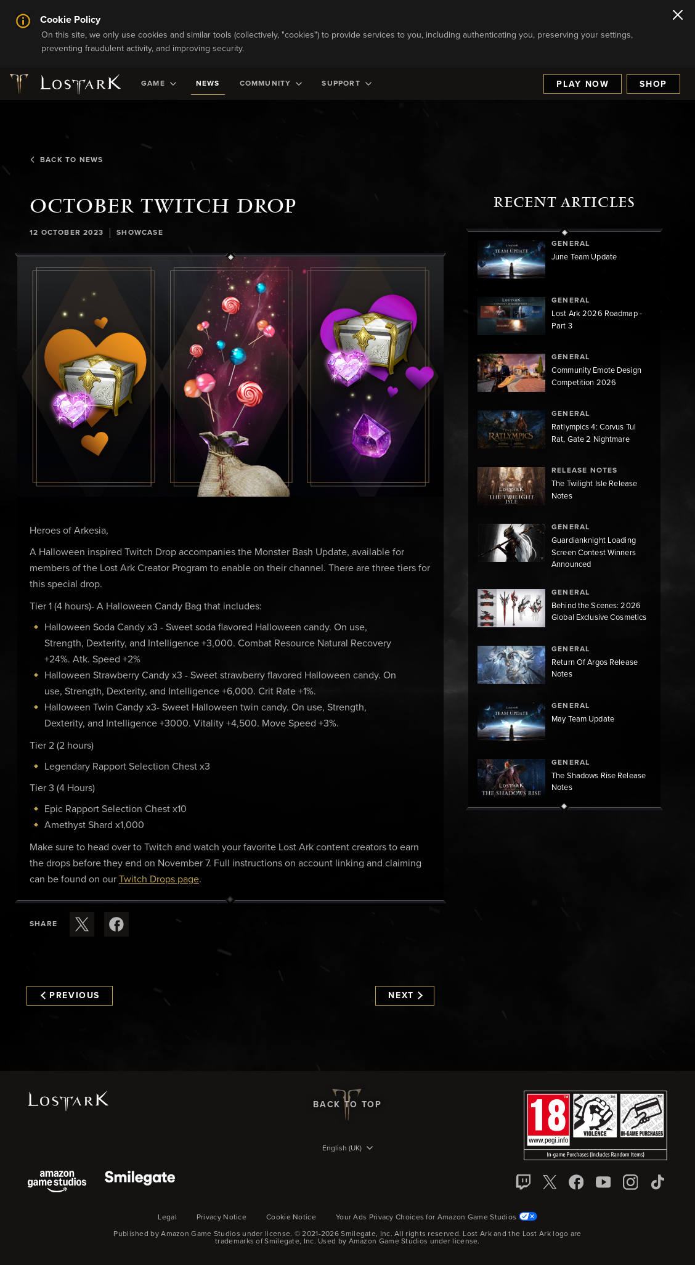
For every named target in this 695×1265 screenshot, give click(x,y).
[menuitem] (158, 84)
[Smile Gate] (140, 1183)
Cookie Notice (291, 1217)
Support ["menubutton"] (346, 83)
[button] (230, 377)
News (208, 83)
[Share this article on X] (82, 924)
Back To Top (347, 1105)
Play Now (582, 84)
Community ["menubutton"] (271, 83)
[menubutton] (347, 1149)
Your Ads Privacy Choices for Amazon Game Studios (436, 1217)
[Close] (678, 16)
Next (405, 995)
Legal (167, 1217)
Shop (653, 84)
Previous (70, 995)
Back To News (66, 160)
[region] (564, 519)
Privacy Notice (221, 1217)
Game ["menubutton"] (158, 83)
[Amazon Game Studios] (57, 1183)
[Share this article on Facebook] (116, 924)
